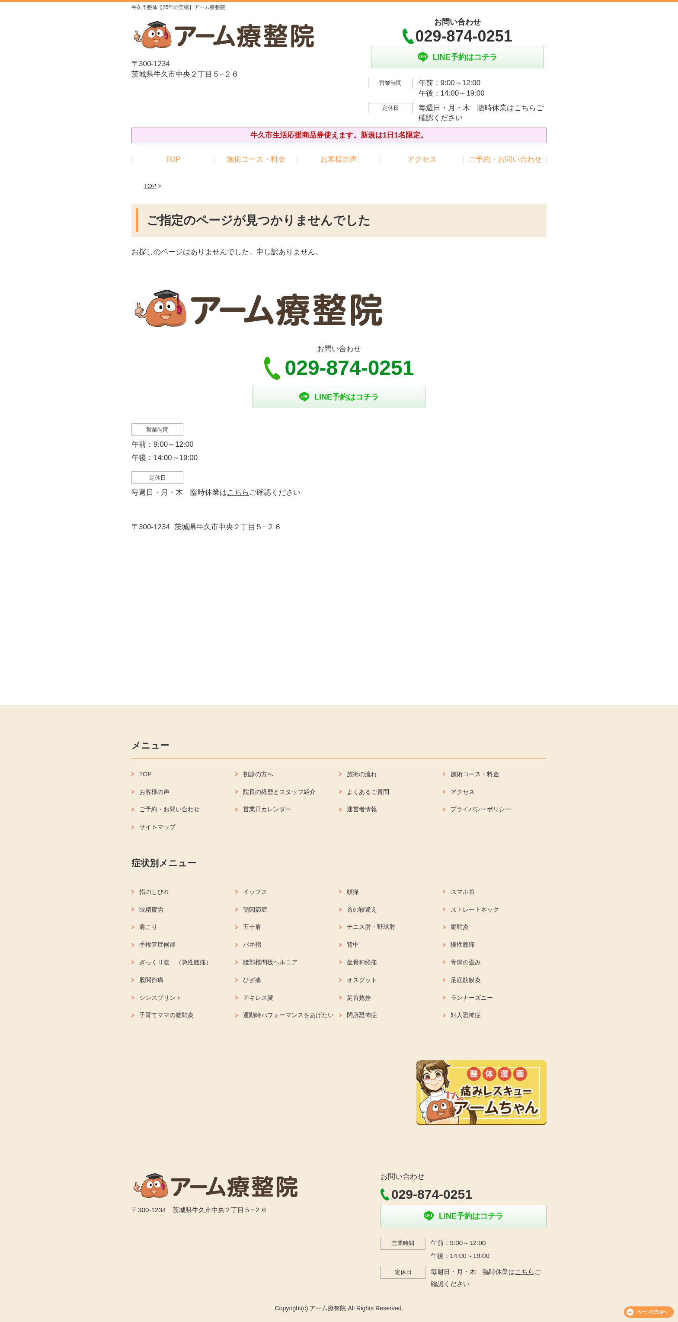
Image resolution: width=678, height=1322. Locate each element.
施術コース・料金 (256, 159)
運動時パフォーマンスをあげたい (288, 1015)
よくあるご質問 (368, 791)
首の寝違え (362, 909)
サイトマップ (157, 826)
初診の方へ (258, 774)
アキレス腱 (258, 997)
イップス (255, 891)
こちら (525, 108)
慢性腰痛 (463, 944)
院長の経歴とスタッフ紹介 (279, 791)
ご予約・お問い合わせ (505, 159)
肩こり (148, 926)
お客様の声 (338, 159)
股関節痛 (151, 979)
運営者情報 (362, 809)
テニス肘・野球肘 (371, 926)
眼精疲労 (151, 909)
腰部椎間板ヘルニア (270, 962)
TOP (173, 159)
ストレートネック (475, 909)
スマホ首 (463, 891)
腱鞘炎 (460, 926)
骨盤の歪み (466, 962)
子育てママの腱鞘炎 (166, 1015)
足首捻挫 (359, 997)
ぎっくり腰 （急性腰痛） (175, 962)
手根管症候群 (157, 944)
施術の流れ (362, 774)
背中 (353, 944)
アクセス (422, 159)
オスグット (362, 979)
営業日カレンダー (267, 809)
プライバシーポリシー (481, 809)
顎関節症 (255, 909)
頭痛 (353, 891)
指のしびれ (154, 891)
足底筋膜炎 (466, 979)
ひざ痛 (252, 979)
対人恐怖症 (466, 1015)
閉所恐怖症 (362, 1015)
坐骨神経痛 (362, 962)
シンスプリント (160, 997)
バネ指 (252, 944)
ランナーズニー (472, 997)
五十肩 (252, 926)
